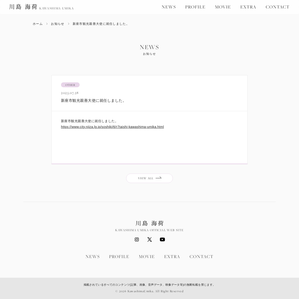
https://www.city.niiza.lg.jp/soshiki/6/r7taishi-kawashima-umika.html (112, 127)
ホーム (38, 23)
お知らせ (57, 23)
